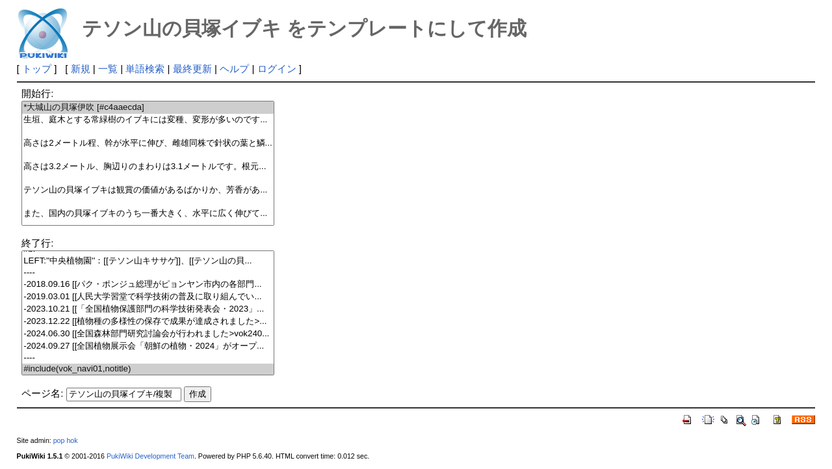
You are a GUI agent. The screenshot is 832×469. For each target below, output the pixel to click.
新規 (80, 68)
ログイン (276, 68)
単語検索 (144, 68)
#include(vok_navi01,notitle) (148, 369)
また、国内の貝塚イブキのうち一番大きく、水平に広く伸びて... (148, 214)
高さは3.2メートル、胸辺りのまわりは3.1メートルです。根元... (148, 167)
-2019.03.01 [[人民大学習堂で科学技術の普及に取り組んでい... (148, 297)
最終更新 (192, 68)
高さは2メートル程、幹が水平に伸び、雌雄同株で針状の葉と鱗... (148, 143)
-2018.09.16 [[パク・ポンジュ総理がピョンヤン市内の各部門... (148, 284)
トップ (36, 68)
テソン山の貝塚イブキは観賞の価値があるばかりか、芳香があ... (148, 190)
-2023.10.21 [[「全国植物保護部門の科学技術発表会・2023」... (148, 309)
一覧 (108, 68)
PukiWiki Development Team (150, 456)
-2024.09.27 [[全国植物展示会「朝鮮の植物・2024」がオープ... (148, 346)
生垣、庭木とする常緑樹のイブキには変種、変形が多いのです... (148, 120)
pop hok (65, 440)
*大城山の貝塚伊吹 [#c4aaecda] (148, 107)
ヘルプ (234, 68)
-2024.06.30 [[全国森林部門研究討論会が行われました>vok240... (148, 334)
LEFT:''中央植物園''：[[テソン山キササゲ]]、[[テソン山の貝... (148, 261)
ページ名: (42, 393)
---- (148, 272)
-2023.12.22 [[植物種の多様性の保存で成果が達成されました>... (148, 321)
